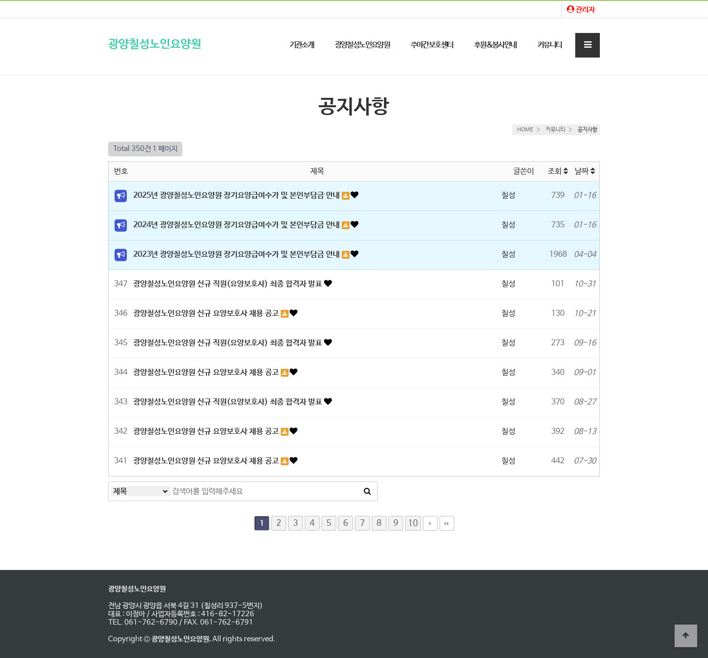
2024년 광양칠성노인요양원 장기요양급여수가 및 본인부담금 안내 (237, 225)
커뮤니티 (549, 45)
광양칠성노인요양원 (154, 44)
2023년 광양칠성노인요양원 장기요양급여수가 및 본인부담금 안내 (237, 254)
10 (413, 523)
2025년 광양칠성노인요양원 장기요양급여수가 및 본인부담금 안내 (237, 195)
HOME (525, 130)
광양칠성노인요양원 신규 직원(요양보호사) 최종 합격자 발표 (228, 284)
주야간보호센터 (432, 45)
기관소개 (302, 45)
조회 (558, 171)
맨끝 (447, 523)
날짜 (585, 171)
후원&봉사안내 (495, 45)
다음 (430, 523)
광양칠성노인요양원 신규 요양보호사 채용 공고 (207, 313)
